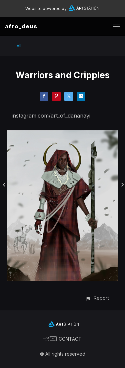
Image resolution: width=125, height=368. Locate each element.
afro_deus (21, 26)
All (19, 45)
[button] (97, 298)
